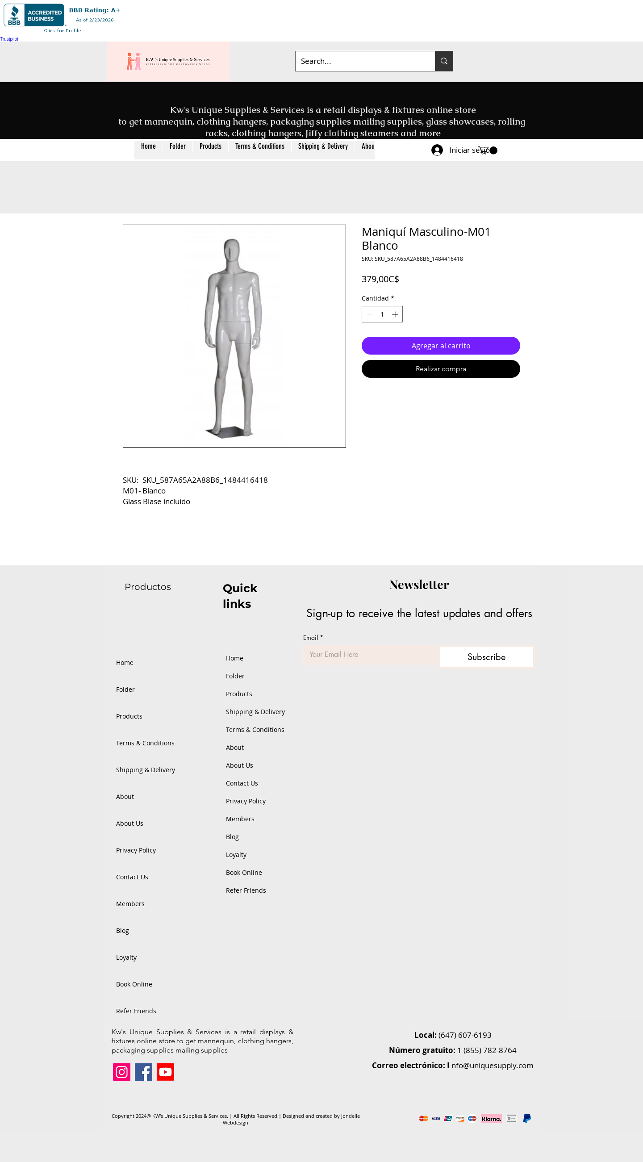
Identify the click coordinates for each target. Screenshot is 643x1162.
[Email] (368, 655)
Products (129, 716)
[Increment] (395, 314)
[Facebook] (143, 1072)
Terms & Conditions (145, 743)
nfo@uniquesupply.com (492, 1065)
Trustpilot (9, 39)
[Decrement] (368, 314)
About (125, 796)
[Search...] (358, 61)
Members (130, 903)
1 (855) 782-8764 (487, 1050)
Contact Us (132, 877)
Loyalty (126, 957)
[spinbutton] (382, 314)
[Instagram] (121, 1072)
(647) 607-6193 (465, 1035)
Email (313, 637)
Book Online (134, 984)
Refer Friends (136, 1011)
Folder (125, 689)
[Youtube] (165, 1072)
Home (125, 662)
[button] (210, 150)
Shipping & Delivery (145, 769)
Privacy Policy (136, 850)
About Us (129, 823)
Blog (122, 930)
